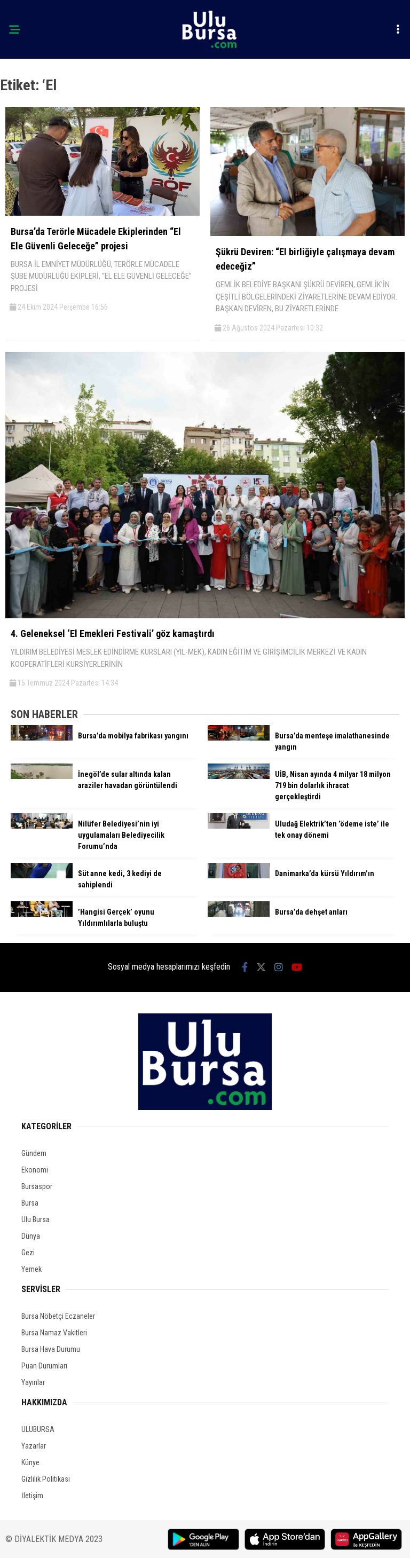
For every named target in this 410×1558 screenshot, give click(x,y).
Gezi (28, 1252)
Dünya (30, 1236)
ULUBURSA (37, 1429)
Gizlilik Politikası (45, 1479)
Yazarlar (33, 1446)
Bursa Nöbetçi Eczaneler (58, 1316)
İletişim (32, 1495)
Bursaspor (36, 1186)
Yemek (31, 1269)
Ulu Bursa (35, 1219)
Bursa (29, 1203)
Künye (30, 1462)
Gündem (33, 1153)
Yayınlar (33, 1382)
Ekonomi (34, 1170)
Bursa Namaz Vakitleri (54, 1332)
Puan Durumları (44, 1366)
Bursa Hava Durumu (50, 1349)
